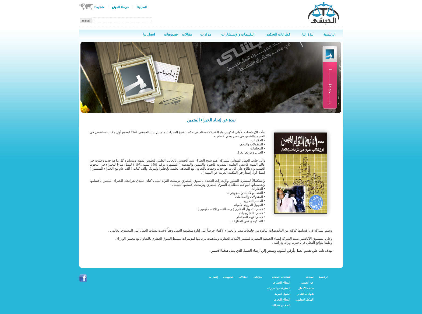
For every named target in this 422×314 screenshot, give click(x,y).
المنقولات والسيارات (278, 288)
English (99, 7)
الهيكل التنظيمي (305, 299)
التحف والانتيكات (281, 305)
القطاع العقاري (281, 282)
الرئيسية (323, 276)
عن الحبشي (307, 282)
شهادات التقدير (305, 293)
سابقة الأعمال (306, 288)
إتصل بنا (213, 276)
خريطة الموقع (120, 7)
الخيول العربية (282, 293)
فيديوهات (228, 276)
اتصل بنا (142, 7)
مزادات (258, 276)
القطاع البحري (282, 299)
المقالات (243, 276)
